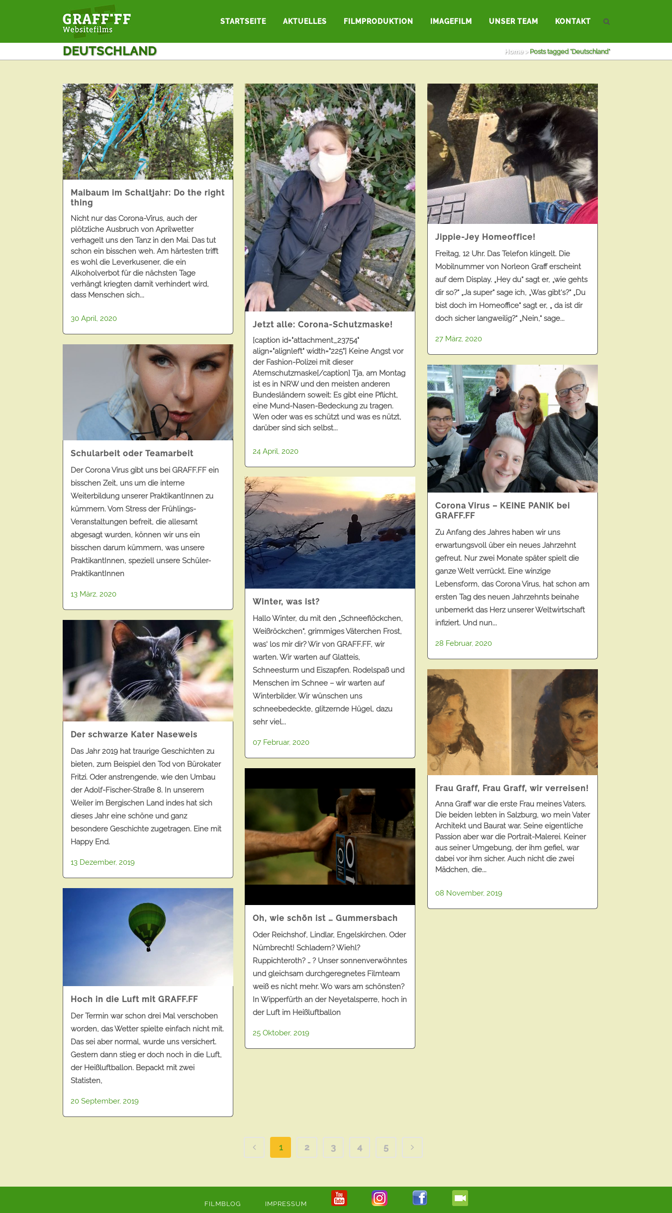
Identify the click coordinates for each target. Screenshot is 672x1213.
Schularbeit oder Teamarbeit (132, 453)
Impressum (286, 1204)
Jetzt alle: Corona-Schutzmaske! (323, 324)
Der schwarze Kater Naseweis (134, 734)
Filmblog (222, 1204)
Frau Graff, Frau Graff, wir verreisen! (512, 788)
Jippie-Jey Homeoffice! (485, 237)
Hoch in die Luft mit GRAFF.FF (134, 999)
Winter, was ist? (286, 601)
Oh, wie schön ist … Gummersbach (325, 918)
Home (513, 51)
